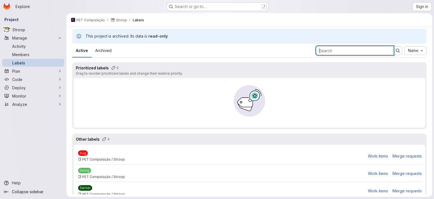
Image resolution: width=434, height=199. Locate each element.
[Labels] (33, 63)
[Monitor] (33, 96)
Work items (378, 156)
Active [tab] (82, 50)
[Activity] (33, 46)
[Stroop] (33, 29)
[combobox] (415, 50)
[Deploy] (33, 87)
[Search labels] (354, 50)
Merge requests (407, 156)
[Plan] (33, 71)
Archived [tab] (103, 50)
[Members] (33, 54)
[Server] (85, 188)
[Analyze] (33, 104)
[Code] (33, 79)
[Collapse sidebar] (33, 192)
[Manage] (33, 38)
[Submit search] (397, 50)
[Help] (33, 183)
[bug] (82, 153)
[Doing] (84, 170)
